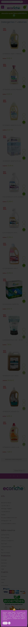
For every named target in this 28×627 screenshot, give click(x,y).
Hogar (2, 569)
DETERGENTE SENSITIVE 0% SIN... (12, 125)
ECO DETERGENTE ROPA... (10, 233)
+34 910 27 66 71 (5, 505)
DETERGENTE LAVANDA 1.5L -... (12, 411)
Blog (2, 549)
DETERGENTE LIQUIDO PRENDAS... (12, 89)
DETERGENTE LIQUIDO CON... (11, 447)
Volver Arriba (19, 471)
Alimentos (3, 566)
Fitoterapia (4, 560)
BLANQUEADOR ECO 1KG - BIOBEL (13, 340)
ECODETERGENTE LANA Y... (10, 268)
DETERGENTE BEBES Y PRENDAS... (12, 54)
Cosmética (4, 563)
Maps (13, 523)
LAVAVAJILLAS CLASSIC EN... (11, 304)
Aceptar (5, 623)
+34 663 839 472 (5, 511)
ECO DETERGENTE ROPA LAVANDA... (13, 197)
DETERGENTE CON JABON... (11, 376)
